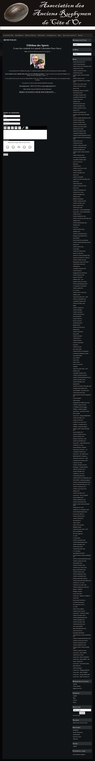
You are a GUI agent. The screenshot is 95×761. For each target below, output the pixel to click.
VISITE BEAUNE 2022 (79, 264)
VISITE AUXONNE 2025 (79, 112)
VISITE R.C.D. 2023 (78, 192)
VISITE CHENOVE (78, 288)
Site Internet (6, 121)
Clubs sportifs (76, 400)
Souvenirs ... (76, 344)
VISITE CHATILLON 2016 (80, 375)
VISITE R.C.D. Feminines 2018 (81, 509)
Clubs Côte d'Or (8, 35)
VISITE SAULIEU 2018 (79, 540)
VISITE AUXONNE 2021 (79, 190)
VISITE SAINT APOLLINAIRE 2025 (81, 115)
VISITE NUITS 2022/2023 (79, 292)
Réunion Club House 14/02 (79, 438)
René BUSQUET (77, 316)
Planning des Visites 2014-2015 (81, 262)
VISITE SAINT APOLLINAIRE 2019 (81, 647)
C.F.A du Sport (76, 551)
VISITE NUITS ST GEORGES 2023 (82, 66)
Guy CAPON (76, 358)
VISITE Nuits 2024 (78, 99)
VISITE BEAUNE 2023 (79, 62)
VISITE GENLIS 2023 (78, 275)
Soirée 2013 (76, 188)
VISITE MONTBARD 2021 (80, 222)
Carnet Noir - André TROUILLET (81, 443)
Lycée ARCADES (77, 593)
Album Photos (19, 35)
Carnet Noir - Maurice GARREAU (81, 596)
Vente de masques (77, 668)
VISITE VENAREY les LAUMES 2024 (81, 81)
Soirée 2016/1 (76, 362)
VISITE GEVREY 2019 (79, 622)
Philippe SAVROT (77, 591)
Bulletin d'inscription (78, 199)
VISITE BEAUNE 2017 (79, 475)
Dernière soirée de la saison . (80, 281)
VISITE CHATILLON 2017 (80, 465)
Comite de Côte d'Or (78, 420)
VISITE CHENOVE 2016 (79, 434)
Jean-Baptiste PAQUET (79, 553)
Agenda (80, 35)
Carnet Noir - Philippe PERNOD (81, 670)
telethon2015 (76, 329)
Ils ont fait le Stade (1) (78, 514)
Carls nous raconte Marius (79, 157)
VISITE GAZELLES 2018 (79, 561)
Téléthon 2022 (76, 294)
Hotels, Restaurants (78, 732)
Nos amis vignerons (78, 533)
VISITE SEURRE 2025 (79, 149)
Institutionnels (76, 734)
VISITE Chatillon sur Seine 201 (81, 587)
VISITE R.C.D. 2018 (78, 507)
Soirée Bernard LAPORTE (79, 447)
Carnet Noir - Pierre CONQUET (81, 657)
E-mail (5, 118)
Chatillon (75, 366)
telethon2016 (76, 384)
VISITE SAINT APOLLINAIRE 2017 (81, 429)
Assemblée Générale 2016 (79, 373)
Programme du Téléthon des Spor (81, 402)
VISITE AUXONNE (78, 177)
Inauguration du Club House (80, 273)
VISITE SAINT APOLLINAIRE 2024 (81, 75)
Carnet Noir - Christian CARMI (81, 613)
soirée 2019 (76, 598)
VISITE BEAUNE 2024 (79, 103)
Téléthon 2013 (76, 231)
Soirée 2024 (76, 88)
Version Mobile (77, 686)
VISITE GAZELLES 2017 (79, 486)
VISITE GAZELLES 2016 (79, 405)
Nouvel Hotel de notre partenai (80, 240)
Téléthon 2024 (76, 101)
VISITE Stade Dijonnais (79, 64)
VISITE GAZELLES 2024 (79, 70)
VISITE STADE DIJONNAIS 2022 (82, 242)
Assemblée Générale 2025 (79, 133)
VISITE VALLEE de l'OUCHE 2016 (82, 386)
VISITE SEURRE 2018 (79, 544)
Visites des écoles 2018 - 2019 (80, 529)
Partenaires (41, 35)
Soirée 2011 (76, 175)
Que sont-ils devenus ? (69, 35)
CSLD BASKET (77, 398)
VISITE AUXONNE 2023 (79, 299)
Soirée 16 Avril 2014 (78, 253)
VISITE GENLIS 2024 (78, 78)
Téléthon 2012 (76, 220)
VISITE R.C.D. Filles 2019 (79, 585)
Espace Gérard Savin (78, 205)
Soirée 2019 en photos (78, 609)
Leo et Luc (75, 227)
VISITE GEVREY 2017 (79, 418)
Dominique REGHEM (78, 633)
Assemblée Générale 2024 (79, 95)
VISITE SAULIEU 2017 (79, 469)
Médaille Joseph (77, 527)
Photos (74, 702)
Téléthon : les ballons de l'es (80, 424)
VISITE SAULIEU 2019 (79, 615)
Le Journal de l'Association (79, 286)
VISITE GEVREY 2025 (79, 122)
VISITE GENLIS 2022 (78, 229)
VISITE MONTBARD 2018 (80, 512)
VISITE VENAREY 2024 (79, 86)
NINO (74, 305)
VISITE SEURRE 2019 (79, 619)
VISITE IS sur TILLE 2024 (80, 84)
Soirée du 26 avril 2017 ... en (80, 449)
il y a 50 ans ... (76, 290)
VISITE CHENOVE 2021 (79, 216)
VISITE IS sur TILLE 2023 (80, 168)
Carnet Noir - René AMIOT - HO (81, 659)
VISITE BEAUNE (77, 183)
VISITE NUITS (77, 166)
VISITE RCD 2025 (77, 141)
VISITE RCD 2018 (77, 546)
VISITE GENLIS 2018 (78, 516)
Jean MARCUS (77, 520)
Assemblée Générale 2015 (79, 301)
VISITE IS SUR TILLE (79, 327)
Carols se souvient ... (78, 162)
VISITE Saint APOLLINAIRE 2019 (82, 580)
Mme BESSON (77, 665)
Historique (75, 164)
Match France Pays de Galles (80, 722)
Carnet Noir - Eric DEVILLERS (81, 663)
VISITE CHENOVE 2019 (79, 645)
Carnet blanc (76, 249)
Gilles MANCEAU (77, 630)
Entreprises (75, 730)
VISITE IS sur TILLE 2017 (80, 422)
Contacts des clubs (77, 462)
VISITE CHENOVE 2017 (79, 499)
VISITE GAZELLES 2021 (79, 201)
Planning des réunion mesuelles (81, 90)
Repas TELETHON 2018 (79, 569)
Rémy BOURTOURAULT (79, 628)
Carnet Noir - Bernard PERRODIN (81, 415)
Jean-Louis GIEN (77, 349)
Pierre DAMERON (77, 531)
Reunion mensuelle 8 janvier (80, 578)
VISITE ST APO (77, 347)
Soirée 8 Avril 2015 (78, 277)
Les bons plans (76, 538)
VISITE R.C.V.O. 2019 (78, 582)
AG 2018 (75, 535)
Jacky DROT (76, 238)
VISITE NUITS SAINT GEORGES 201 (82, 395)
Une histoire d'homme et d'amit (80, 353)
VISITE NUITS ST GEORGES (81, 351)
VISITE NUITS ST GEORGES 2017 (82, 478)
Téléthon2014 (76, 266)
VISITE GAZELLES (78, 307)
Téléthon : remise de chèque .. (80, 426)
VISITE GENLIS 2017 (78, 436)
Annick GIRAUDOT (78, 518)
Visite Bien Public (77, 355)
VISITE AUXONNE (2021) (80, 233)
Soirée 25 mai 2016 (78, 364)
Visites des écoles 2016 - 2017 (80, 368)
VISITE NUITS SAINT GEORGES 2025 (82, 138)
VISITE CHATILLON (78, 314)
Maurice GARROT (77, 589)
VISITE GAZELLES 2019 (79, 650)
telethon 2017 (76, 491)
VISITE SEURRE (77, 310)
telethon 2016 (76, 371)
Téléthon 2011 (76, 225)
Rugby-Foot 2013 (77, 688)
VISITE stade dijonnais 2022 (80, 283)
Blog (59, 35)
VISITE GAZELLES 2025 (79, 124)
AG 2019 (75, 606)
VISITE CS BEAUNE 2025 (80, 145)
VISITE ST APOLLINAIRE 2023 (81, 179)
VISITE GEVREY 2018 (79, 565)
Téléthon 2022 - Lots (78, 279)
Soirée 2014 (76, 244)
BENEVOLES (76, 325)
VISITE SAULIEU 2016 (79, 379)
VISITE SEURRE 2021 (79, 194)
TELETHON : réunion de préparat (81, 480)
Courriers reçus (51, 35)
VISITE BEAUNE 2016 (79, 392)
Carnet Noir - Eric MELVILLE (80, 454)
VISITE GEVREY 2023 (79, 303)
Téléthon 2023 (76, 196)
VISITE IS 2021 (77, 214)
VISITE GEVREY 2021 (79, 203)
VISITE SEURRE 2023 (79, 172)
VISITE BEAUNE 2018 (79, 549)
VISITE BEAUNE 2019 (79, 624)
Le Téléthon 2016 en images (80, 407)
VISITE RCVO (77, 338)
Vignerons (75, 739)
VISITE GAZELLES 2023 (79, 185)
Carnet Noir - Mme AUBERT (80, 672)
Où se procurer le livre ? (79, 604)
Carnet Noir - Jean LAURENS (80, 495)
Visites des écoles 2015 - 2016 (80, 297)
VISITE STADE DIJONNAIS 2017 (82, 482)
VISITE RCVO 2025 (78, 129)
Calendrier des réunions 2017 (80, 388)
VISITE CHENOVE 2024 (79, 108)
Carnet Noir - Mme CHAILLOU (81, 676)
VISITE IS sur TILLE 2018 (80, 567)
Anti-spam (6, 140)
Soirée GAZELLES (78, 661)
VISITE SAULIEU (77, 312)
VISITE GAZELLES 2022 (79, 260)
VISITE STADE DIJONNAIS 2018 (82, 558)
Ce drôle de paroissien (78, 602)
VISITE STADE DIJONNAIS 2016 (82, 377)
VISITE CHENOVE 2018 (79, 574)
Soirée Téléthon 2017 (78, 497)
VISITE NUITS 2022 (78, 246)
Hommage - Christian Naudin (80, 467)
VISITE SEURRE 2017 (79, 471)
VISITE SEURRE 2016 (79, 381)
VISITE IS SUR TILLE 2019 (80, 640)
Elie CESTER (76, 413)
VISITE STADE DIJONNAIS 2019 (82, 638)
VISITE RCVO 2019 (78, 655)
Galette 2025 (76, 110)
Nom (4, 114)
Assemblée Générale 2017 (79, 451)
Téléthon (76, 720)
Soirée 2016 (76, 360)
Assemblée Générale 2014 (79, 268)
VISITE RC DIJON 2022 (79, 251)
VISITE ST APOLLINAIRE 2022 (81, 255)
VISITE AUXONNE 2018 (79, 502)
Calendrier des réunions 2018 (80, 460)
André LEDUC (76, 522)
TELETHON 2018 (77, 563)
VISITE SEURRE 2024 (79, 106)
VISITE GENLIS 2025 (78, 120)
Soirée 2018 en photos (78, 525)
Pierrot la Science (77, 321)
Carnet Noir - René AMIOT (80, 652)
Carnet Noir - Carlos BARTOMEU (81, 209)
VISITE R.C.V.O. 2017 (78, 473)
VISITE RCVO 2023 (78, 68)
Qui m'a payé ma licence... (79, 600)
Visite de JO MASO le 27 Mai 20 (81, 257)
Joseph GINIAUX (77, 318)
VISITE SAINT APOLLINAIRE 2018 (81, 504)
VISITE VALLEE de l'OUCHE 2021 (82, 218)
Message (5, 125)
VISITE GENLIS (77, 170)
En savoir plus (76, 715)
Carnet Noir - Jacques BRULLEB (81, 674)
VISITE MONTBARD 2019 (80, 617)
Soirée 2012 (76, 181)
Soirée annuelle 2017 (78, 432)
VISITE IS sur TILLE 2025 (80, 126)
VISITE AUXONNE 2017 (79, 441)
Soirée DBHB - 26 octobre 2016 (81, 390)
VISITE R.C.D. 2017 (78, 445)
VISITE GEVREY (77, 336)
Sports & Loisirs (77, 736)
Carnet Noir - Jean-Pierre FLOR (81, 411)
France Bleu (76, 334)
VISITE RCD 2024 (77, 73)
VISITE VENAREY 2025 (79, 131)
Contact (75, 700)
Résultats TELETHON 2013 (80, 236)
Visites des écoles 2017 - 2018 (80, 458)
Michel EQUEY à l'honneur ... (80, 456)
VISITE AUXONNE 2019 (79, 576)
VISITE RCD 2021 (77, 207)
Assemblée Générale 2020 (79, 159)
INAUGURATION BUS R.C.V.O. (81, 484)
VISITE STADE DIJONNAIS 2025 (82, 118)
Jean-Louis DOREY (78, 626)
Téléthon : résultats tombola (80, 409)
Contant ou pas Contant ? (79, 611)
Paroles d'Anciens (30, 35)
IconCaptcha (18, 150)
